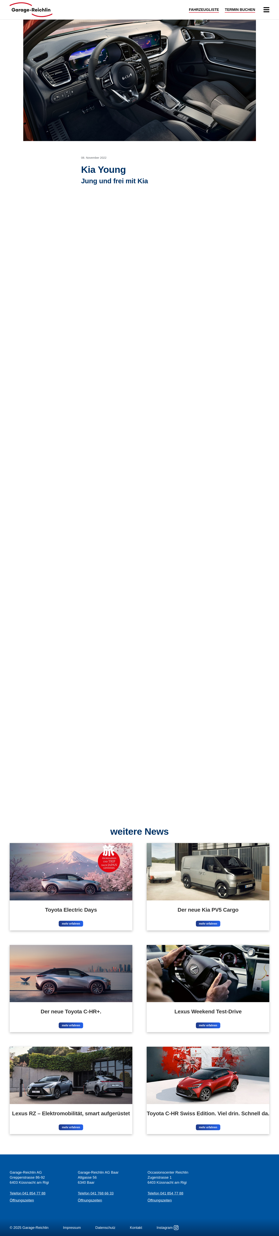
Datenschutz (105, 1228)
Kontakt (136, 1228)
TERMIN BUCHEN (240, 10)
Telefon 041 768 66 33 (96, 1193)
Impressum (72, 1228)
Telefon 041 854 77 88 (28, 1193)
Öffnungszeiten (22, 1200)
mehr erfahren (71, 923)
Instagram (168, 1227)
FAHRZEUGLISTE (204, 10)
